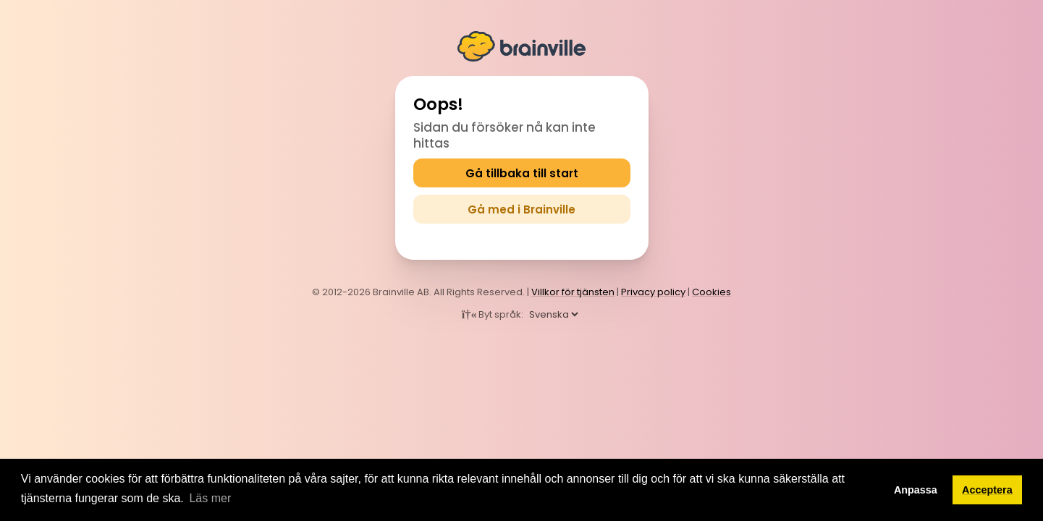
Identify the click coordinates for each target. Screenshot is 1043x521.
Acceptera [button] (987, 490)
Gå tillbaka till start (521, 173)
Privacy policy (653, 292)
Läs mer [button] (210, 498)
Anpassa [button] (915, 490)
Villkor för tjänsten (573, 292)
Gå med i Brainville (521, 209)
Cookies (711, 292)
